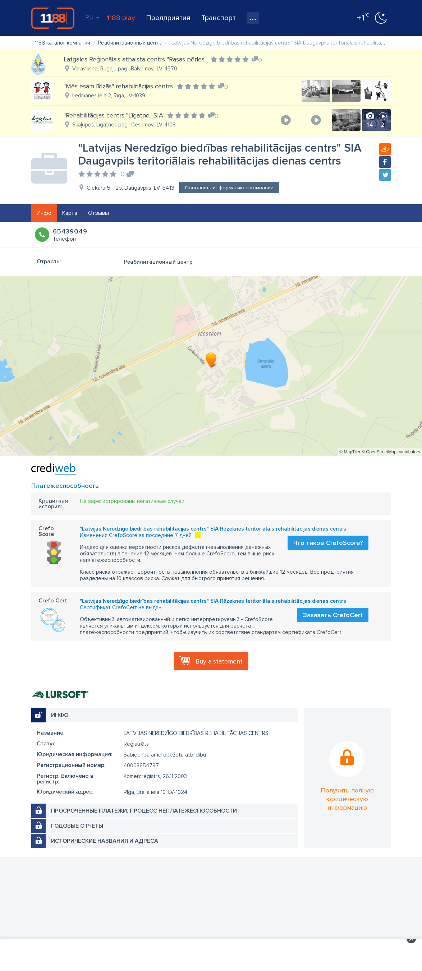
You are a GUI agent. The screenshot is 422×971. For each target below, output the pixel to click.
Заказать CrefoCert (333, 615)
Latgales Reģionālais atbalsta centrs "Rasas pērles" (135, 59)
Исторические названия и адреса (104, 841)
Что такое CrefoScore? (328, 543)
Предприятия (168, 18)
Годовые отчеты (77, 825)
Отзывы (98, 213)
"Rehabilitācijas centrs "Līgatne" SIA (113, 115)
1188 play (121, 18)
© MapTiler (349, 451)
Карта (69, 213)
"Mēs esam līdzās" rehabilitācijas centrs (118, 86)
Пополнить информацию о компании (229, 188)
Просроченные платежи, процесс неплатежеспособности (144, 810)
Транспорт (218, 18)
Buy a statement (219, 661)
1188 (52, 18)
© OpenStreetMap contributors (391, 451)
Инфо (44, 213)
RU (92, 17)
